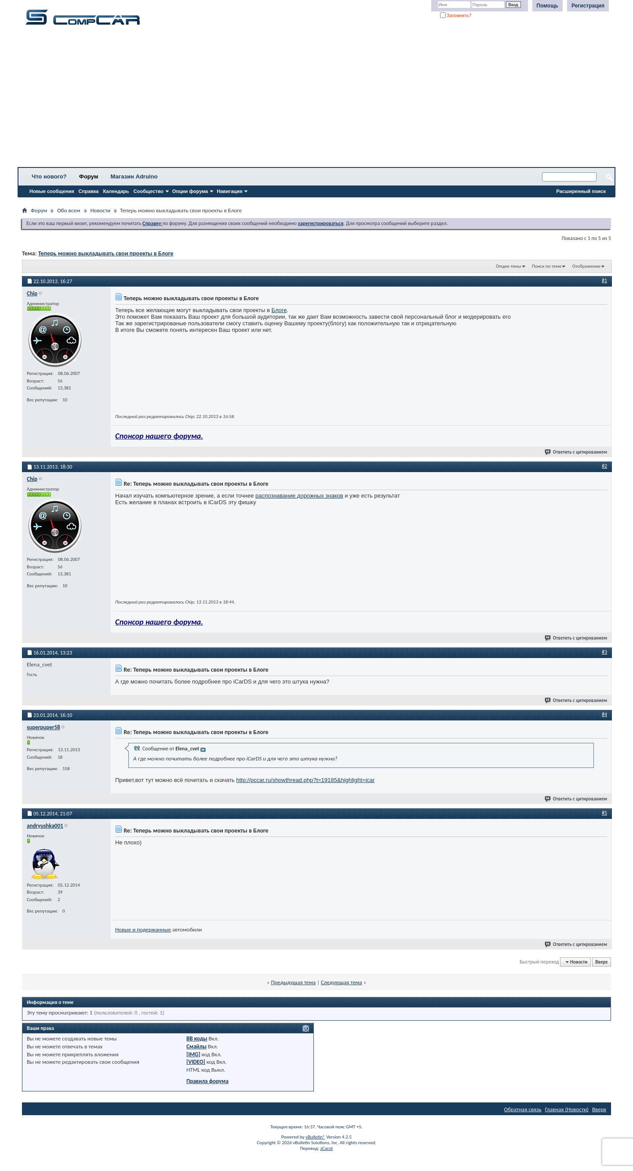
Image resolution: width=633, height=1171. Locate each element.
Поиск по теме (546, 266)
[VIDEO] (195, 1061)
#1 (604, 280)
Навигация (229, 191)
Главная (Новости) (567, 1109)
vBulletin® (315, 1137)
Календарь (116, 191)
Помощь (547, 6)
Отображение (586, 266)
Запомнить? (456, 15)
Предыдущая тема (293, 982)
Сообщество (149, 191)
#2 (604, 466)
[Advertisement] (274, 98)
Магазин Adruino (134, 176)
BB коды (196, 1038)
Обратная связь (523, 1109)
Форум (88, 176)
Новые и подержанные (143, 929)
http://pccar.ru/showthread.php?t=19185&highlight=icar (305, 780)
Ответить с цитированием (576, 452)
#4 (604, 714)
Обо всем (68, 210)
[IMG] (193, 1054)
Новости (101, 210)
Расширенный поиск (581, 191)
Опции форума (190, 191)
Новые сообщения (51, 191)
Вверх (601, 962)
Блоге (279, 310)
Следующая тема (341, 982)
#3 (604, 652)
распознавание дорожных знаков (299, 495)
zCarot (326, 1148)
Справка (89, 191)
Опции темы (508, 266)
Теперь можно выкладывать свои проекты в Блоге (106, 253)
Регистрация (587, 6)
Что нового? (49, 176)
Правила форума (207, 1081)
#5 (604, 813)
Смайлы (196, 1046)
